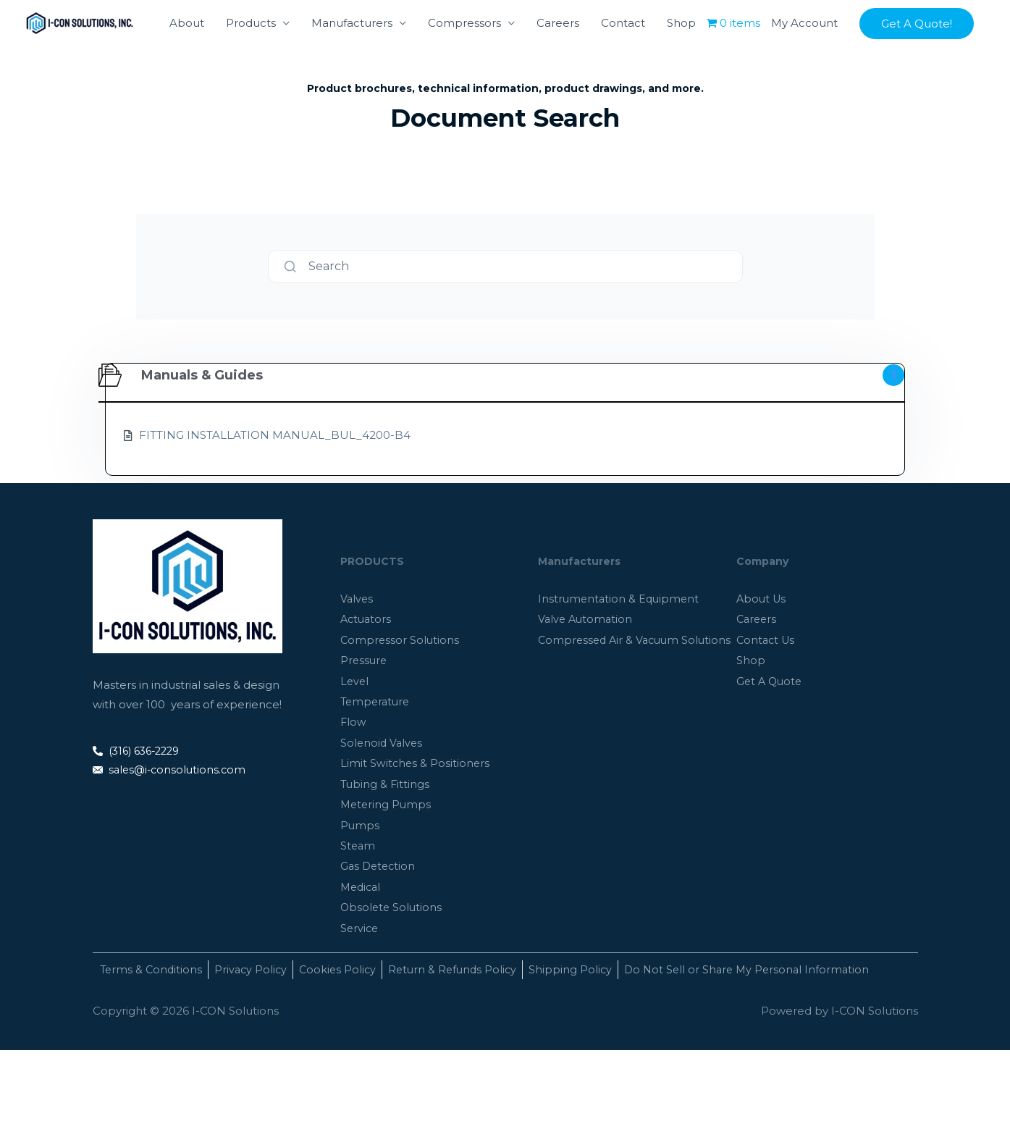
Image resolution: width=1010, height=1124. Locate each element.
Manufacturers (351, 79)
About (186, 79)
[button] (916, 80)
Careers (557, 79)
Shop (681, 79)
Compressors (464, 79)
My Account (804, 79)
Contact (623, 79)
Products (251, 79)
